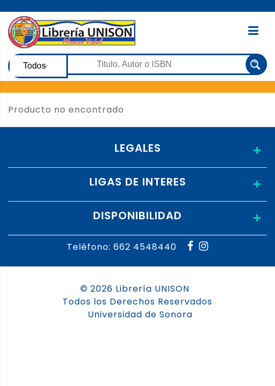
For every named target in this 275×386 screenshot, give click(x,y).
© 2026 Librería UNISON (134, 289)
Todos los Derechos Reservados (137, 301)
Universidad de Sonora (140, 314)
